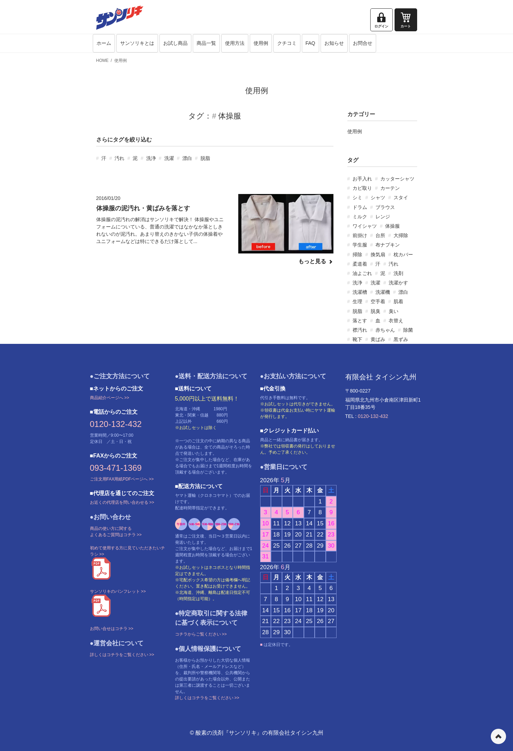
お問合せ (362, 43)
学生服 (360, 245)
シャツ (378, 197)
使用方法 (235, 43)
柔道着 (360, 264)
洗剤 (398, 273)
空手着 (378, 301)
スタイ (401, 197)
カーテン (390, 188)
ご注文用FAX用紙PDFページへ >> (122, 479)
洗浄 (151, 158)
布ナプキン (387, 245)
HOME (102, 60)
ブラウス (385, 207)
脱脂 (205, 158)
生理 (357, 301)
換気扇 (378, 254)
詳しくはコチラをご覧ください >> (122, 654)
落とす (360, 320)
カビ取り (362, 188)
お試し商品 (175, 43)
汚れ (119, 158)
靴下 (357, 339)
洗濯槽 (360, 292)
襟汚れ (360, 330)
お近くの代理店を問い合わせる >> (122, 502)
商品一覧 (206, 43)
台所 (380, 235)
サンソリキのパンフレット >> (118, 591)
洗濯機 (382, 292)
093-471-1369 (116, 468)
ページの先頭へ (498, 736)
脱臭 (375, 311)
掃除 (357, 254)
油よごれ (362, 273)
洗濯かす (398, 282)
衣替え (396, 320)
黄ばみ (378, 339)
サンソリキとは (137, 43)
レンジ (382, 216)
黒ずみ (401, 339)
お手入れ (362, 178)
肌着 (398, 301)
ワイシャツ (365, 226)
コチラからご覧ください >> (201, 634)
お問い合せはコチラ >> (111, 628)
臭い (393, 311)
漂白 (187, 158)
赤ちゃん (385, 330)
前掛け (360, 235)
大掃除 (401, 235)
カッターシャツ (397, 178)
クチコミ (287, 43)
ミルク (360, 216)
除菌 (408, 330)
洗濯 (169, 158)
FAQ (310, 43)
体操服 (392, 226)
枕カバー (403, 254)
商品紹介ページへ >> (109, 397)
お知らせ (334, 43)
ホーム (104, 43)
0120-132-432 (116, 424)
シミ (357, 197)
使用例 (261, 43)
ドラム (360, 207)
